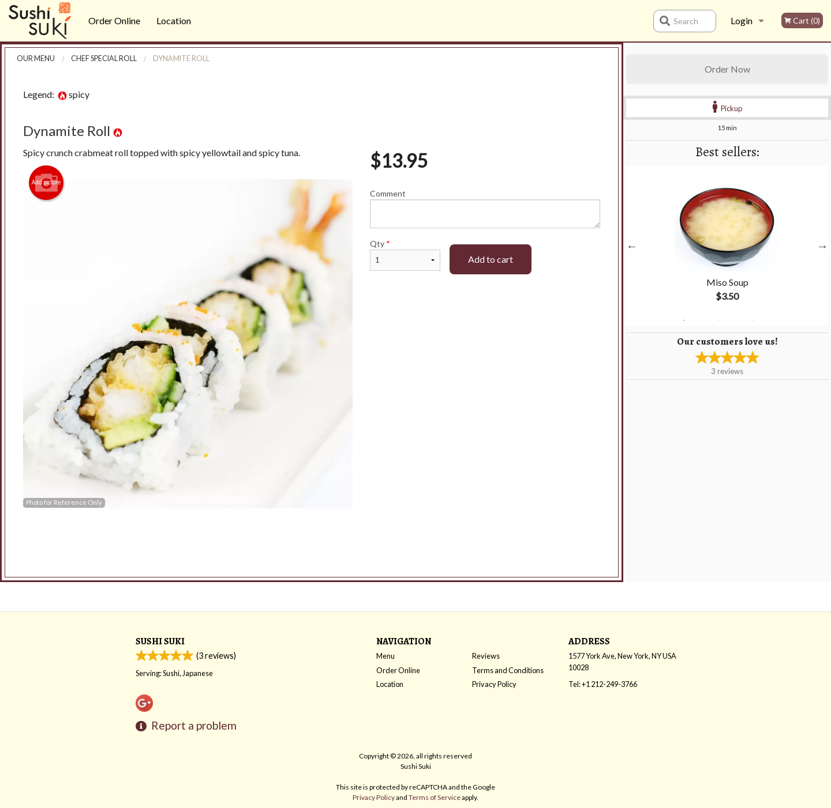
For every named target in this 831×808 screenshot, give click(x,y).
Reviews (486, 655)
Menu (385, 655)
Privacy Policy (494, 684)
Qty (405, 255)
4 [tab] (736, 320)
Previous (632, 246)
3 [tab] (718, 320)
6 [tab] (770, 320)
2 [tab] (701, 320)
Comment (485, 208)
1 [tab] (684, 320)
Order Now (727, 68)
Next (822, 246)
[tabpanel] (727, 246)
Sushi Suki (160, 641)
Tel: (602, 684)
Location (173, 20)
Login (742, 20)
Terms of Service (435, 797)
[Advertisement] (311, 546)
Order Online (114, 20)
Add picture (46, 182)
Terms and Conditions (508, 670)
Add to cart (490, 259)
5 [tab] (753, 320)
